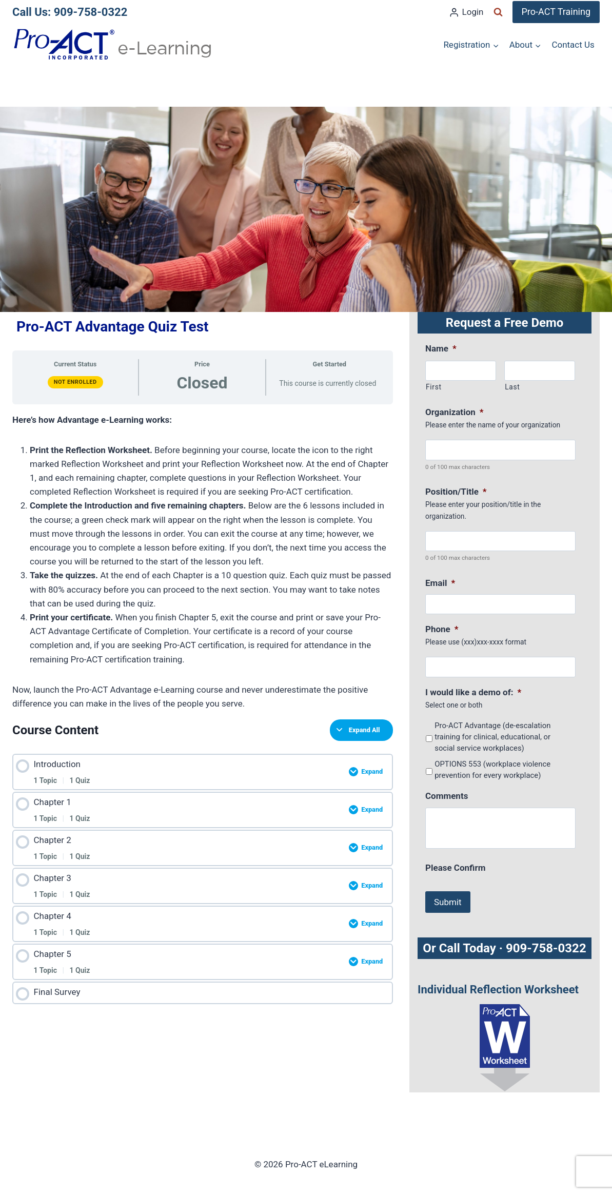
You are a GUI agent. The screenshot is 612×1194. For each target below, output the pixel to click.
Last (512, 387)
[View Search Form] (498, 12)
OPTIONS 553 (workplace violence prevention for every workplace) (492, 769)
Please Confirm (455, 868)
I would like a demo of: (473, 692)
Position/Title (456, 491)
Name (441, 348)
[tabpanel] (202, 562)
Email (440, 583)
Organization (454, 412)
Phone (442, 629)
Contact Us (572, 45)
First (434, 387)
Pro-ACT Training (556, 11)
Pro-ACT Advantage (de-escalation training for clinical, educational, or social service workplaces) (492, 737)
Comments (446, 796)
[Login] (466, 12)
